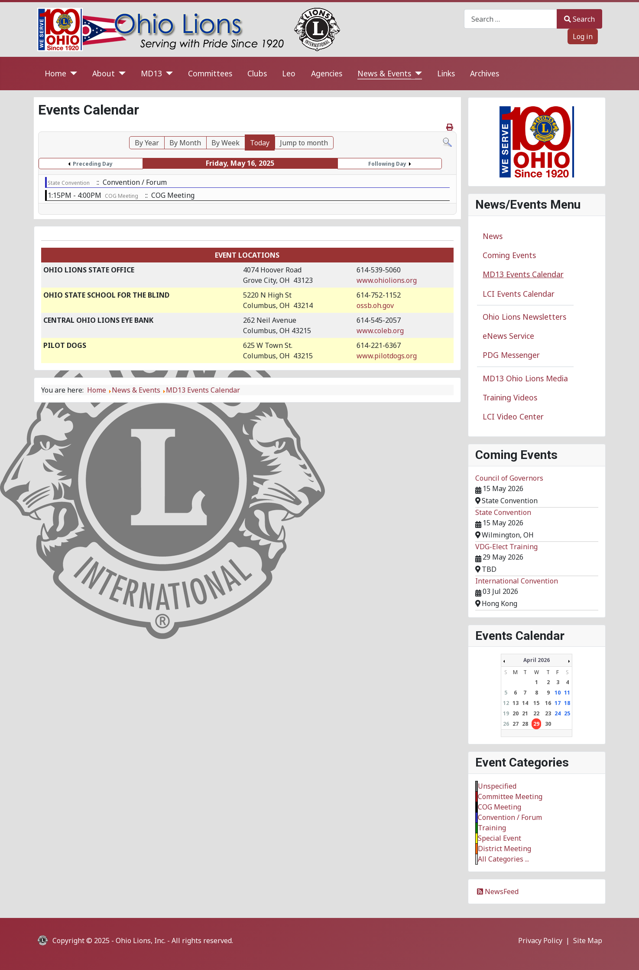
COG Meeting (121, 196)
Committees (210, 73)
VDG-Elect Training (506, 546)
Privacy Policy (540, 940)
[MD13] (167, 73)
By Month (185, 142)
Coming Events (509, 255)
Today (259, 142)
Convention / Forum (510, 817)
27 (515, 724)
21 (525, 713)
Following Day (387, 163)
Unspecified (497, 786)
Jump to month (304, 142)
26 (506, 724)
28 (525, 724)
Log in (583, 36)
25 (567, 713)
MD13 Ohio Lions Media (525, 378)
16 (548, 703)
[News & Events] (416, 73)
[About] (120, 73)
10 (558, 692)
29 (536, 724)
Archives (484, 73)
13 (515, 703)
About (103, 73)
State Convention (69, 183)
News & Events (384, 73)
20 (515, 713)
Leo (288, 73)
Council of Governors (509, 478)
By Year (147, 142)
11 (567, 692)
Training (492, 827)
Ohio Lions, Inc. (140, 940)
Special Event (499, 838)
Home (55, 73)
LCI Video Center (513, 416)
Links (446, 73)
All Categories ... (503, 859)
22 (536, 713)
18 (567, 703)
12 (506, 703)
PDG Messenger (511, 355)
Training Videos (510, 397)
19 (506, 713)
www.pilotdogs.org (387, 355)
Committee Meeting (510, 796)
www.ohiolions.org (387, 280)
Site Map (587, 940)
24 (558, 713)
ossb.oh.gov (375, 305)
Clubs (257, 73)
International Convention (516, 581)
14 (525, 703)
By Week (225, 142)
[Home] (71, 73)
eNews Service (508, 336)
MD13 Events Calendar (523, 274)
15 (536, 703)
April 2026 (536, 660)
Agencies (326, 73)
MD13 (151, 73)
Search (579, 19)
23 (548, 713)
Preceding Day (93, 163)
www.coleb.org (380, 330)
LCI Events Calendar (519, 293)
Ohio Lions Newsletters (524, 316)
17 (558, 703)
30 (548, 724)
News (493, 236)
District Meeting (504, 848)
